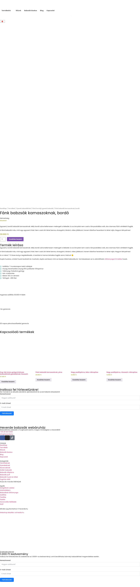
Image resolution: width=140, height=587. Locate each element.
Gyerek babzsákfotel (23, 208)
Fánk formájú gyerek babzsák (42, 208)
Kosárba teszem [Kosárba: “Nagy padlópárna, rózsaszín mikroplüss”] (114, 380)
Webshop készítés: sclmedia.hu (12, 512)
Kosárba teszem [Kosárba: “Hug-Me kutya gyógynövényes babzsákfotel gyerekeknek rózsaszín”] (8, 381)
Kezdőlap (3, 208)
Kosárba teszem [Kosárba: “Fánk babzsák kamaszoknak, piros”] (43, 380)
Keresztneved (5, 394)
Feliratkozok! (7, 413)
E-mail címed (5, 403)
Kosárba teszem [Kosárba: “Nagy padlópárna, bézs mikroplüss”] (79, 380)
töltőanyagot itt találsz (113, 259)
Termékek (11, 208)
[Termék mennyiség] (3, 239)
